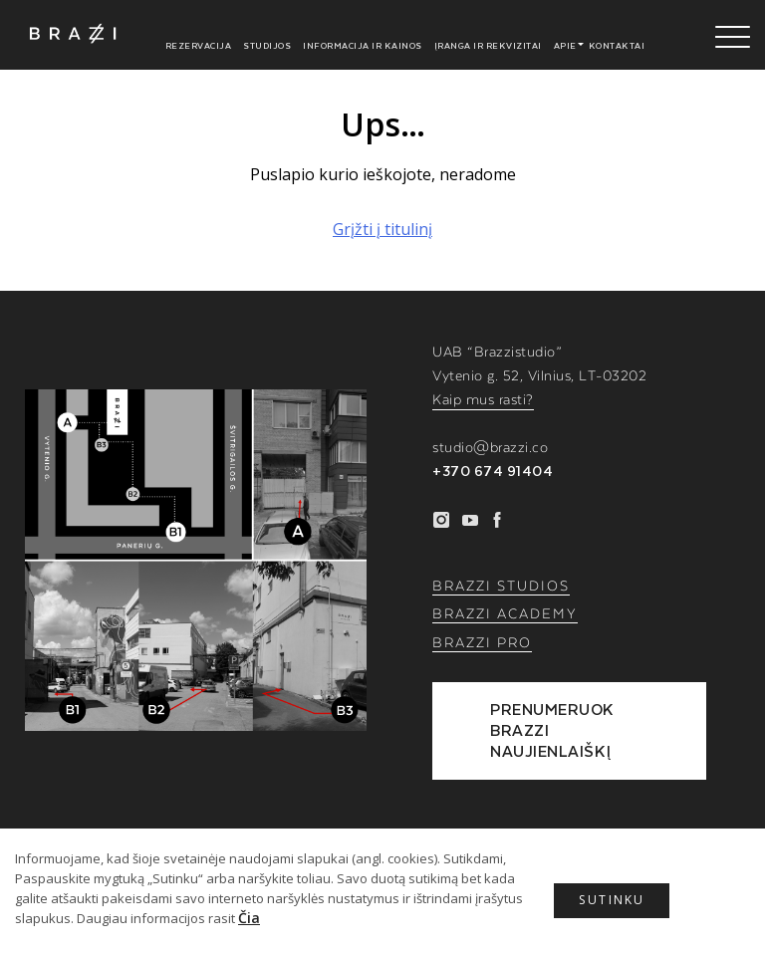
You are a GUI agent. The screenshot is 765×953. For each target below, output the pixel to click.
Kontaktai (617, 46)
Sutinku (621, 903)
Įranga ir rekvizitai (488, 46)
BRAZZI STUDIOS (501, 587)
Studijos (267, 46)
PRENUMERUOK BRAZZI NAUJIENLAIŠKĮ (554, 730)
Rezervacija (198, 46)
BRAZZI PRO (482, 643)
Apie (565, 46)
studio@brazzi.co (490, 448)
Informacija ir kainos (362, 46)
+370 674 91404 (492, 472)
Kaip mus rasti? (483, 400)
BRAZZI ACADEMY (505, 614)
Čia (249, 917)
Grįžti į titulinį (382, 229)
